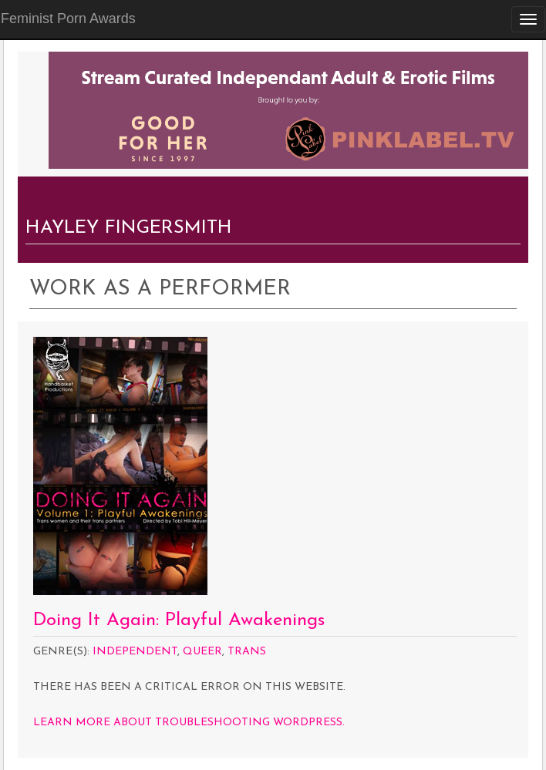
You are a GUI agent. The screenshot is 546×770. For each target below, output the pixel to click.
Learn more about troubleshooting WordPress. (189, 722)
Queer (202, 651)
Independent (135, 651)
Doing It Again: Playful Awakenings (179, 620)
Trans (247, 651)
